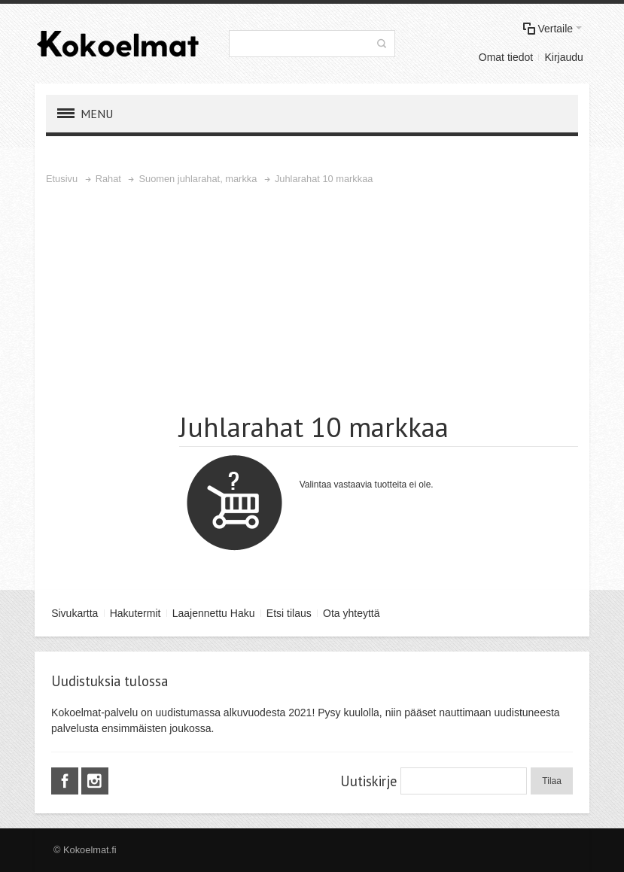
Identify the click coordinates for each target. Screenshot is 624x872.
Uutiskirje (368, 781)
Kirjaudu (563, 57)
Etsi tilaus (289, 613)
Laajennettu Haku (213, 613)
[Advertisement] (312, 300)
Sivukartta (74, 613)
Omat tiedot (506, 57)
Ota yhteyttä (351, 613)
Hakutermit (135, 613)
